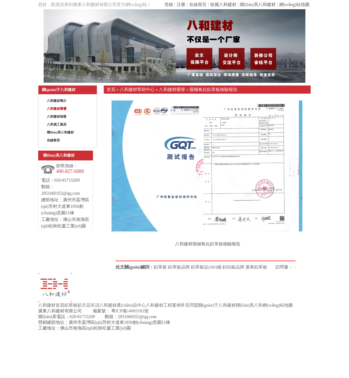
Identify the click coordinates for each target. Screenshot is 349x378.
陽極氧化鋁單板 (207, 244)
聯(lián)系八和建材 (258, 4)
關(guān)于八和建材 (217, 305)
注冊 (181, 4)
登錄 (168, 4)
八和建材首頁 (51, 305)
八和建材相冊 (57, 116)
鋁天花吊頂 (88, 305)
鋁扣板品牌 (233, 267)
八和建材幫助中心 (137, 89)
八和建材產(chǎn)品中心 (122, 305)
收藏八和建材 (223, 4)
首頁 (111, 89)
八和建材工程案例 (163, 305)
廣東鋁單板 (256, 267)
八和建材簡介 (57, 101)
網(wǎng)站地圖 (294, 4)
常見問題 (189, 305)
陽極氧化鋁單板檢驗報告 (213, 89)
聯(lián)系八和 (249, 305)
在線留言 (198, 4)
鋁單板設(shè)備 (206, 267)
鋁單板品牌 (179, 267)
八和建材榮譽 (57, 109)
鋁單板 (160, 267)
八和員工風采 (57, 124)
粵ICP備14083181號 (129, 311)
